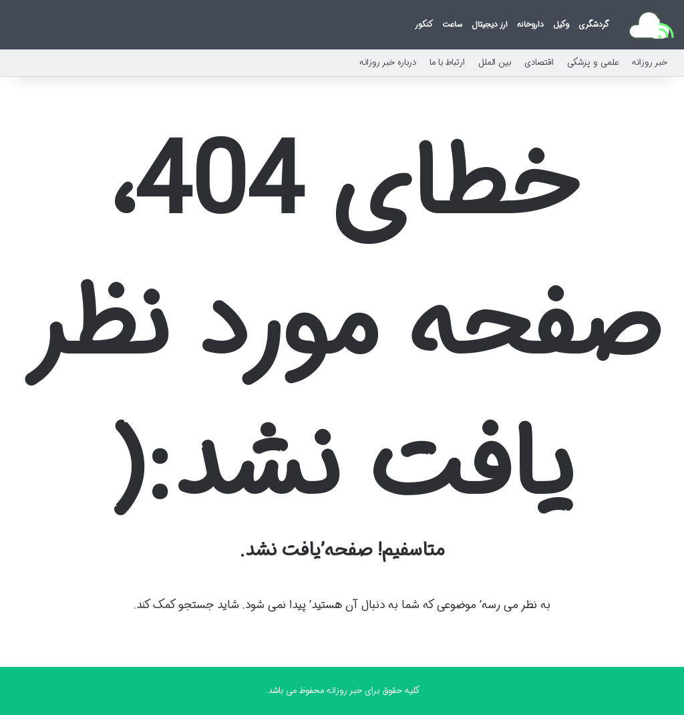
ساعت (452, 24)
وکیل (561, 24)
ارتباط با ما (447, 62)
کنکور (424, 24)
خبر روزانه (649, 62)
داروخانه (530, 24)
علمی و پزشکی (593, 62)
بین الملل (494, 62)
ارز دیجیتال (490, 24)
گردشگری (593, 24)
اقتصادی (539, 62)
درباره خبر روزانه (387, 62)
